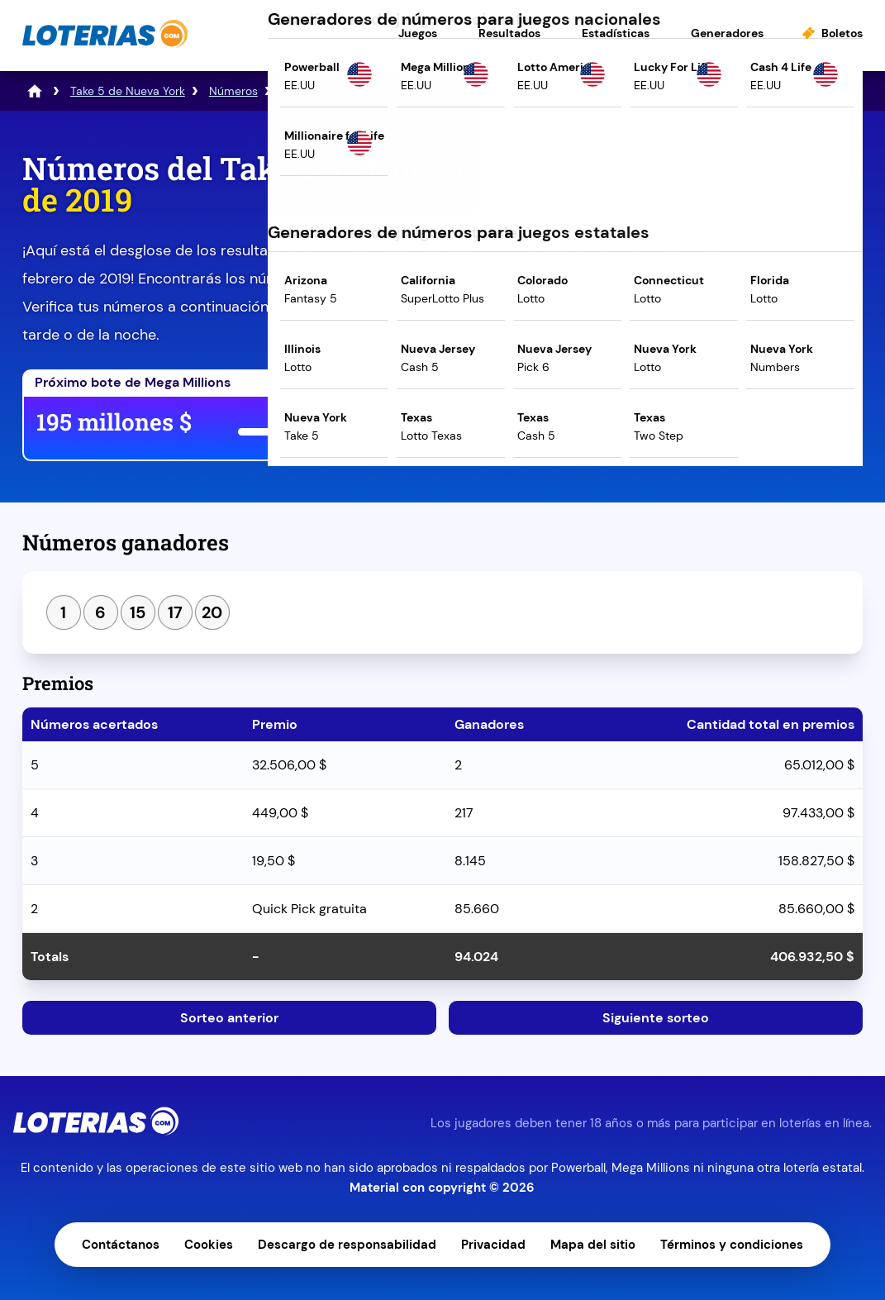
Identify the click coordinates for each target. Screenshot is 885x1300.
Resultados (509, 33)
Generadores (727, 33)
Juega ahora (561, 425)
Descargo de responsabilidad (347, 1244)
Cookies (208, 1244)
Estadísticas (615, 33)
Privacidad (493, 1244)
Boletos (842, 33)
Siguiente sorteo (655, 1017)
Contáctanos (120, 1244)
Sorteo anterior (229, 1017)
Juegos (417, 33)
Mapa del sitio (592, 1244)
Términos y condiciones (731, 1244)
